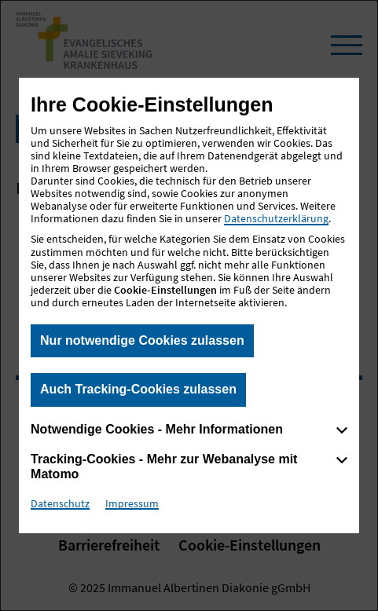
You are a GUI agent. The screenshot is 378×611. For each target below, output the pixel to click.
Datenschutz (60, 503)
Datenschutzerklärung (276, 218)
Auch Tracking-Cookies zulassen (138, 389)
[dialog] (189, 305)
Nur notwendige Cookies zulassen (142, 340)
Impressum (132, 503)
